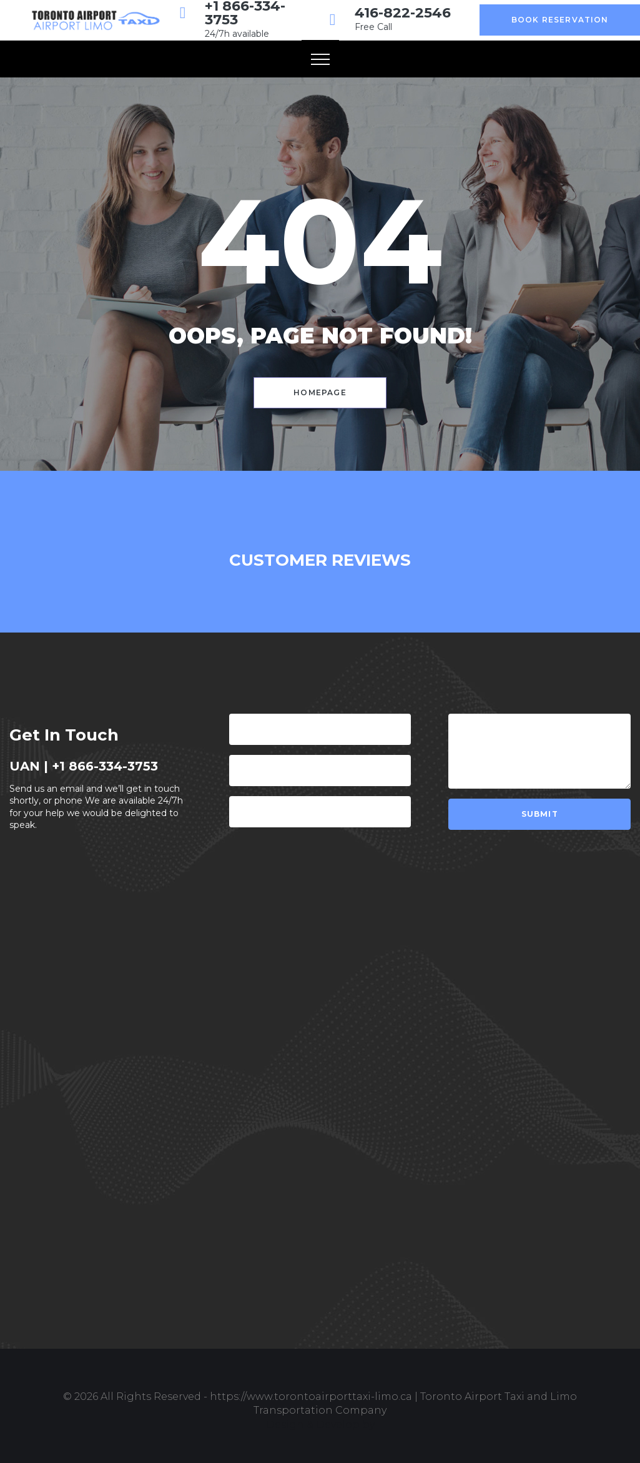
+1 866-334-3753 (105, 766)
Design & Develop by (320, 1425)
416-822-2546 (403, 12)
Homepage (320, 392)
